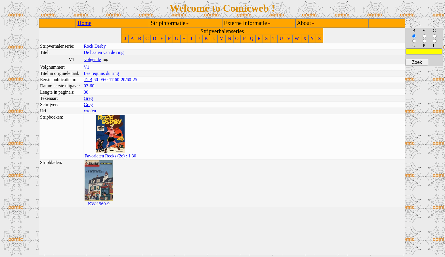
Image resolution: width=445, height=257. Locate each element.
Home (84, 23)
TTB (88, 79)
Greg (88, 98)
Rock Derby (95, 46)
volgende (92, 59)
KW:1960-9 (99, 203)
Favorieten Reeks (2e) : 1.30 (110, 155)
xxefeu (90, 110)
